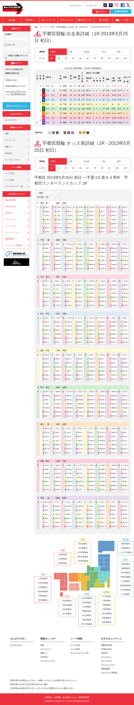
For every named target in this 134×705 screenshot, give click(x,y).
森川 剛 (52, 113)
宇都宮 (53, 52)
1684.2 (103, 252)
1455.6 (114, 322)
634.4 (125, 326)
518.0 (80, 228)
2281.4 (58, 260)
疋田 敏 (52, 122)
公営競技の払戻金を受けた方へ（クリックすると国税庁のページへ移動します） (42, 688)
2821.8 (103, 264)
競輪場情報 (9, 239)
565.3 (126, 297)
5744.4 (47, 412)
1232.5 (92, 207)
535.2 (91, 224)
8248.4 (58, 416)
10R (117, 58)
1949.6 (103, 248)
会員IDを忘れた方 (12, 73)
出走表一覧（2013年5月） (79, 27)
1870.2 (115, 293)
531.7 (47, 301)
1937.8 (58, 367)
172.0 (125, 445)
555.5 (102, 326)
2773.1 (114, 355)
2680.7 (115, 285)
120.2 (102, 502)
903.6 (102, 342)
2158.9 (47, 408)
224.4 (69, 441)
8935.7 (92, 248)
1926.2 (103, 269)
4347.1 (92, 379)
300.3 (68, 510)
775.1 (57, 502)
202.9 (102, 379)
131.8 (69, 318)
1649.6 (80, 506)
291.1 (70, 207)
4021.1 (92, 359)
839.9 (91, 518)
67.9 (58, 224)
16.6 (125, 211)
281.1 (47, 342)
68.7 (46, 510)
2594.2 (47, 264)
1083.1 (114, 338)
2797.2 (58, 301)
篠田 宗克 (52, 104)
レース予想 (9, 173)
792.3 (114, 318)
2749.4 (69, 269)
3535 (47, 400)
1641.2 (58, 326)
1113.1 (114, 228)
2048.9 (58, 334)
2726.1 (125, 514)
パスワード (10, 45)
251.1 (69, 334)
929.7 (58, 244)
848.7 (47, 318)
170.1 (103, 207)
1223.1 (114, 207)
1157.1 (103, 338)
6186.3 (125, 486)
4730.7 (91, 318)
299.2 (80, 502)
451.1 (126, 301)
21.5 (125, 224)
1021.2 (48, 228)
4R (73, 58)
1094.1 (80, 301)
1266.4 (69, 506)
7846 (91, 244)
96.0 (68, 301)
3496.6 (47, 396)
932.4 (114, 211)
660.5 (69, 293)
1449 (47, 375)
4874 (47, 482)
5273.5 (69, 392)
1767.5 (81, 465)
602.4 (91, 220)
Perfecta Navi (10, 206)
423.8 (47, 355)
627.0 (79, 305)
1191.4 (81, 252)
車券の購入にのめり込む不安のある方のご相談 (29, 684)
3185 (79, 293)
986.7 (69, 379)
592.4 (47, 293)
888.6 (125, 363)
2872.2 (69, 264)
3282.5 (81, 486)
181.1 (47, 289)
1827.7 (81, 264)
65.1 (91, 433)
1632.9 (69, 260)
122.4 (103, 215)
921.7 (80, 514)
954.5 (80, 433)
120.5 (126, 232)
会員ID (8, 34)
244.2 (69, 428)
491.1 (125, 375)
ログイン (16, 63)
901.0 (57, 437)
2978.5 (57, 518)
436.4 (103, 228)
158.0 (59, 207)
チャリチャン (10, 219)
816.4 (80, 453)
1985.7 (91, 305)
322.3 (57, 441)
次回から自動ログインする (16, 57)
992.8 (80, 379)
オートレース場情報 (13, 245)
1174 (57, 289)
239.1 (47, 526)
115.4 (92, 437)
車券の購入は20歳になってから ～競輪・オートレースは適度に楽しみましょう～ (44, 680)
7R (95, 58)
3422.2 (69, 416)
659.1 (47, 363)
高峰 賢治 (52, 118)
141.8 (47, 433)
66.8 (69, 211)
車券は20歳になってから (16, 86)
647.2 (58, 363)
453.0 (79, 289)
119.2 (80, 211)
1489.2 (103, 244)
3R (66, 58)
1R (51, 58)
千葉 (70, 52)
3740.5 (69, 367)
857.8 (47, 449)
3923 (58, 330)
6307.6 (91, 301)
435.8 (47, 359)
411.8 (47, 224)
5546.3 (114, 264)
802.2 (57, 281)
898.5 (80, 322)
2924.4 (69, 477)
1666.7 (114, 224)
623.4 (92, 449)
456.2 (102, 522)
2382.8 (125, 264)
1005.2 (47, 252)
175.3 (69, 289)
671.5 (102, 318)
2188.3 (57, 510)
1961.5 (114, 526)
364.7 (68, 522)
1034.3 (81, 269)
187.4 (69, 342)
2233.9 (58, 269)
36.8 (102, 232)
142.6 (47, 502)
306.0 (114, 326)
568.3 (91, 211)
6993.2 (91, 330)
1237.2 (47, 260)
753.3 (91, 506)
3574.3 (91, 285)
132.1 (114, 502)
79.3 (58, 215)
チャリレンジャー (12, 232)
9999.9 (92, 264)
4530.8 (91, 326)
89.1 (102, 359)
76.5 (91, 428)
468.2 (114, 232)
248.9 (69, 326)
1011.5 (58, 453)
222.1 (47, 322)
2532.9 (80, 330)
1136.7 (103, 285)
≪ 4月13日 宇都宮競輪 (73, 68)
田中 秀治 (52, 109)
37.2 (58, 232)
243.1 (47, 215)
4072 (80, 469)
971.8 (80, 449)
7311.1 (91, 322)
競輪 (7, 133)
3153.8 (92, 473)
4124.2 (114, 379)
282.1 (47, 207)
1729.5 (58, 305)
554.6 (80, 428)
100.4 (80, 207)
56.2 (80, 224)
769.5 (47, 244)
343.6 (102, 367)
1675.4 (47, 490)
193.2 (58, 371)
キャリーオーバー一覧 (14, 186)
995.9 (80, 359)
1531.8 (47, 330)
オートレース (10, 140)
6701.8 (58, 473)
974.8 (125, 330)
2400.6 (91, 281)
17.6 (125, 228)
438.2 (79, 281)
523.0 (125, 441)
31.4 (102, 220)
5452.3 (81, 392)
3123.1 (114, 367)
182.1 (70, 228)
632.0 (79, 285)
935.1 (80, 244)
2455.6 (125, 248)
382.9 (80, 260)
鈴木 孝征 (52, 100)
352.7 (47, 281)
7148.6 (92, 363)
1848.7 (58, 248)
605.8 (80, 510)
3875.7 (58, 477)
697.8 (69, 363)
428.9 (80, 437)
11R (125, 58)
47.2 (46, 522)
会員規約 (48, 697)
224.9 (47, 232)
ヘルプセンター (91, 5)
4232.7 (114, 269)
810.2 (80, 334)
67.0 (80, 232)
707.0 (102, 330)
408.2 (91, 522)
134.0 (126, 281)
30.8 (125, 215)
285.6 (103, 224)
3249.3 (91, 289)
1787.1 (125, 256)
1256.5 (125, 342)
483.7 (58, 355)
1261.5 (48, 220)
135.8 (69, 305)
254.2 (126, 289)
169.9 (70, 215)
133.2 (68, 502)
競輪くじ (8, 147)
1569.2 (58, 297)
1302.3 (81, 248)
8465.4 (58, 412)
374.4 (125, 437)
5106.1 (58, 293)
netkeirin (8, 213)
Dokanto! (8, 153)
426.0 (68, 518)
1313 (69, 252)
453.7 (69, 371)
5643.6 (114, 252)
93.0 (46, 305)
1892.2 (115, 281)
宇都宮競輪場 (61, 27)
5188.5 (114, 248)
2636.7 (114, 359)
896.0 (69, 330)
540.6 (125, 449)
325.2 (69, 437)
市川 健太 (52, 95)
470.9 (125, 392)
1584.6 (80, 526)
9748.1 (92, 269)
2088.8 (102, 453)
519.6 (47, 326)
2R (59, 58)
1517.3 (92, 228)
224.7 (102, 363)
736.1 (57, 428)
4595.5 (114, 256)
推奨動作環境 (83, 697)
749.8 (69, 433)
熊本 (119, 52)
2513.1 (91, 338)
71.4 (46, 441)
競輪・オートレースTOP (44, 27)
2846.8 (114, 445)
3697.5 (58, 445)
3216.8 (81, 477)
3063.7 (58, 264)
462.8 (80, 441)
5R (80, 58)
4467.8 (125, 269)
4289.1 (114, 477)
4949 (91, 342)
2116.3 (125, 465)
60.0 (125, 207)
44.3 (46, 506)
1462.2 (69, 449)
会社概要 (57, 697)
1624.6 (58, 252)
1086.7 (114, 220)
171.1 (69, 297)
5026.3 (81, 416)
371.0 (125, 355)
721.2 (114, 289)
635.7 (125, 433)
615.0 (58, 379)
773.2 (80, 318)
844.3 (114, 330)
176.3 (80, 215)
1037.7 (80, 522)
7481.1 (92, 252)
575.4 (114, 215)
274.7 (103, 293)
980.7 (126, 285)
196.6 (92, 441)
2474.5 (114, 441)
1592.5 (69, 375)
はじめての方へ (76, 5)
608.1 (47, 416)
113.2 (69, 338)
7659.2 (81, 396)
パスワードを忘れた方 (14, 69)
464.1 (114, 514)
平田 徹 (52, 91)
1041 (80, 355)
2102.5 (102, 428)
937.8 (114, 342)
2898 (69, 465)
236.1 (91, 502)
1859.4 (47, 473)
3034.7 (57, 526)
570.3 (70, 220)
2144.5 (69, 248)
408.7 (125, 318)
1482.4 (58, 285)
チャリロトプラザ (12, 160)
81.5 (46, 453)
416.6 (102, 510)
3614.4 (114, 375)
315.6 (59, 228)
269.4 (47, 379)
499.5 (103, 305)
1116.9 (69, 473)
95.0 (69, 232)
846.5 (80, 342)
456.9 (126, 293)
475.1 (102, 518)
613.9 (80, 326)
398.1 (68, 514)
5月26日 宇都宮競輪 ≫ (93, 68)
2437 (58, 342)
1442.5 (103, 301)
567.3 (92, 445)
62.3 (102, 211)
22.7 (125, 220)
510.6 (69, 322)
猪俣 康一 (52, 86)
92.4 (46, 285)
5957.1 (125, 469)
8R (102, 58)
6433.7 (91, 293)
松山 (104, 52)
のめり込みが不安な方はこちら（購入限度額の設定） (16, 93)
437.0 (69, 285)
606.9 (58, 359)
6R (87, 58)
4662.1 (91, 297)
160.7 (91, 232)
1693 (57, 449)
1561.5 (69, 244)
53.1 (46, 514)
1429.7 (58, 318)
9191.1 (114, 404)
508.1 (80, 220)
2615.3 (125, 400)
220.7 (47, 371)
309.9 (47, 428)
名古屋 (86, 52)
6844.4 (58, 256)
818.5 (80, 473)
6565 (125, 482)
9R (109, 58)
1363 (47, 248)
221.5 (114, 518)
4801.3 (102, 437)
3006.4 (125, 252)
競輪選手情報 (10, 200)
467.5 (47, 334)
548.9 (69, 355)
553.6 (47, 338)
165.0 (47, 297)
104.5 (92, 453)
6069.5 (92, 408)
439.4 (47, 211)
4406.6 (102, 441)
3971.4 (69, 256)
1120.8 (80, 338)
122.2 (125, 428)
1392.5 (103, 322)
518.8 (102, 514)
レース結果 (9, 180)
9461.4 (103, 396)
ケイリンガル (10, 226)
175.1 (70, 224)
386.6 (103, 289)
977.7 (47, 269)
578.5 (102, 256)
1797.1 (125, 371)
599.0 (91, 215)
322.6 (114, 510)
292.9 (103, 281)
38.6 (58, 211)
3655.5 (47, 256)
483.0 (69, 453)
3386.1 (81, 256)
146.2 (102, 355)
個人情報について (69, 697)
